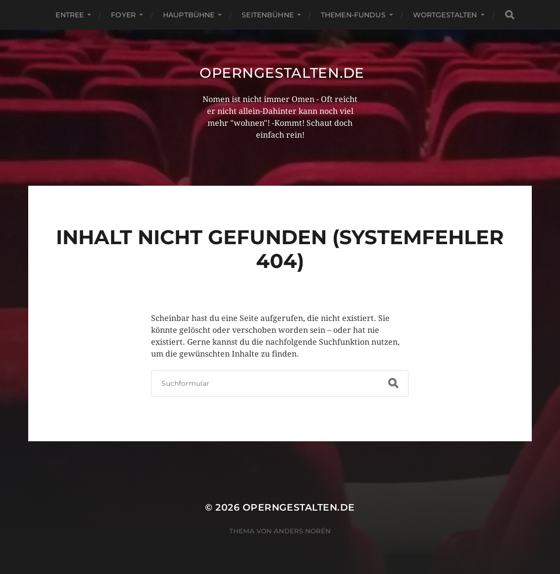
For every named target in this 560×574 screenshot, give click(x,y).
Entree (69, 14)
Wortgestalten (445, 14)
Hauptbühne (188, 14)
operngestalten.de (282, 72)
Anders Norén (302, 531)
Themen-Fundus (353, 14)
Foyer (123, 14)
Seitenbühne (268, 14)
